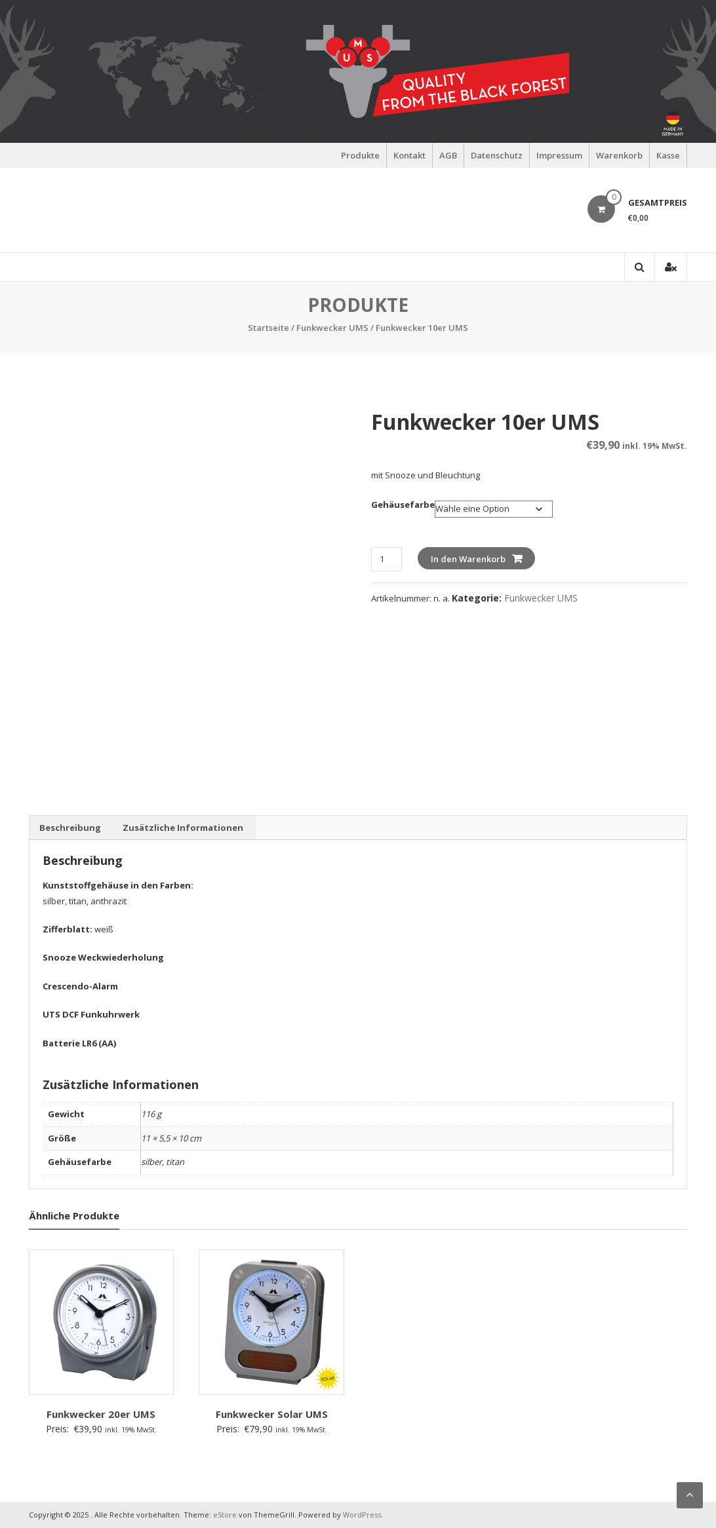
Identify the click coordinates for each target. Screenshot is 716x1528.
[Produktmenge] (386, 559)
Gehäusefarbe (403, 504)
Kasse (668, 155)
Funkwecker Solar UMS (272, 1414)
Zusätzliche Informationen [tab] (183, 827)
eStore (225, 1514)
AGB (448, 155)
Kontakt (409, 155)
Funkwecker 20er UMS (101, 1414)
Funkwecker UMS (332, 328)
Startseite (268, 328)
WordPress (362, 1514)
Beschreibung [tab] (70, 827)
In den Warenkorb (468, 559)
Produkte (360, 155)
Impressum (559, 155)
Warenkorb (619, 155)
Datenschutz (497, 155)
